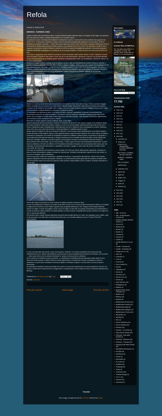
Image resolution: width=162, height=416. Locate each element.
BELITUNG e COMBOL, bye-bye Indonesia (126, 154)
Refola (37, 14)
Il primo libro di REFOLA (124, 46)
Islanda (118, 279)
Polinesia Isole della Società (125, 344)
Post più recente (34, 290)
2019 (118, 127)
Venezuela (119, 382)
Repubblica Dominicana (124, 349)
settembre (121, 169)
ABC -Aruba (120, 213)
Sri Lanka (119, 362)
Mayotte (118, 299)
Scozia (118, 356)
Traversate (119, 372)
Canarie (118, 237)
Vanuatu (118, 379)
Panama (118, 327)
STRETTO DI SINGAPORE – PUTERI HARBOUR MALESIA (125, 147)
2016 (118, 136)
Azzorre (118, 224)
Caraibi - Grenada (122, 246)
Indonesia (36, 280)
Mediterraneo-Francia (123, 302)
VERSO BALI (122, 165)
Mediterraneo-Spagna (123, 309)
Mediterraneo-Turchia (123, 312)
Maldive (118, 294)
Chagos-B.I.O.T (121, 251)
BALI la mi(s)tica (123, 162)
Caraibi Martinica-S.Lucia (124, 242)
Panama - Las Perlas (123, 330)
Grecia (118, 272)
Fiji (117, 267)
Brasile (118, 232)
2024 (118, 116)
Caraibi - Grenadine (122, 249)
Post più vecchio (101, 290)
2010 (118, 205)
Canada (118, 234)
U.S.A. (118, 377)
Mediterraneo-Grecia (123, 304)
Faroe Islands (120, 264)
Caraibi (118, 239)
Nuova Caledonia (121, 322)
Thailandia (119, 367)
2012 (118, 199)
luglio (120, 175)
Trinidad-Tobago (121, 374)
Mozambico (119, 315)
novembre (121, 139)
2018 (118, 130)
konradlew (85, 398)
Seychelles (119, 359)
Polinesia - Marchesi (122, 339)
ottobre (120, 142)
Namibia (118, 317)
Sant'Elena (119, 354)
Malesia (118, 297)
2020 (118, 125)
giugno (120, 178)
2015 (118, 190)
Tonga (118, 369)
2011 (118, 202)
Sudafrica (119, 364)
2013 (118, 196)
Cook (117, 259)
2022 (118, 122)
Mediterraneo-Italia (122, 307)
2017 (118, 133)
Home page (67, 290)
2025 (118, 113)
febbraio (121, 186)
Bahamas (119, 227)
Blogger (100, 398)
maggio (120, 181)
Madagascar (120, 285)
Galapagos (119, 269)
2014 (118, 193)
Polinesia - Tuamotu (122, 342)
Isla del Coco (120, 277)
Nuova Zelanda (121, 325)
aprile (120, 183)
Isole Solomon (120, 282)
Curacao (118, 262)
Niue (117, 320)
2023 (118, 119)
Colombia (119, 256)
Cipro (117, 254)
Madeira (118, 287)
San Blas (119, 351)
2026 (118, 110)
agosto (120, 172)
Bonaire (118, 229)
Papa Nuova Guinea (122, 332)
